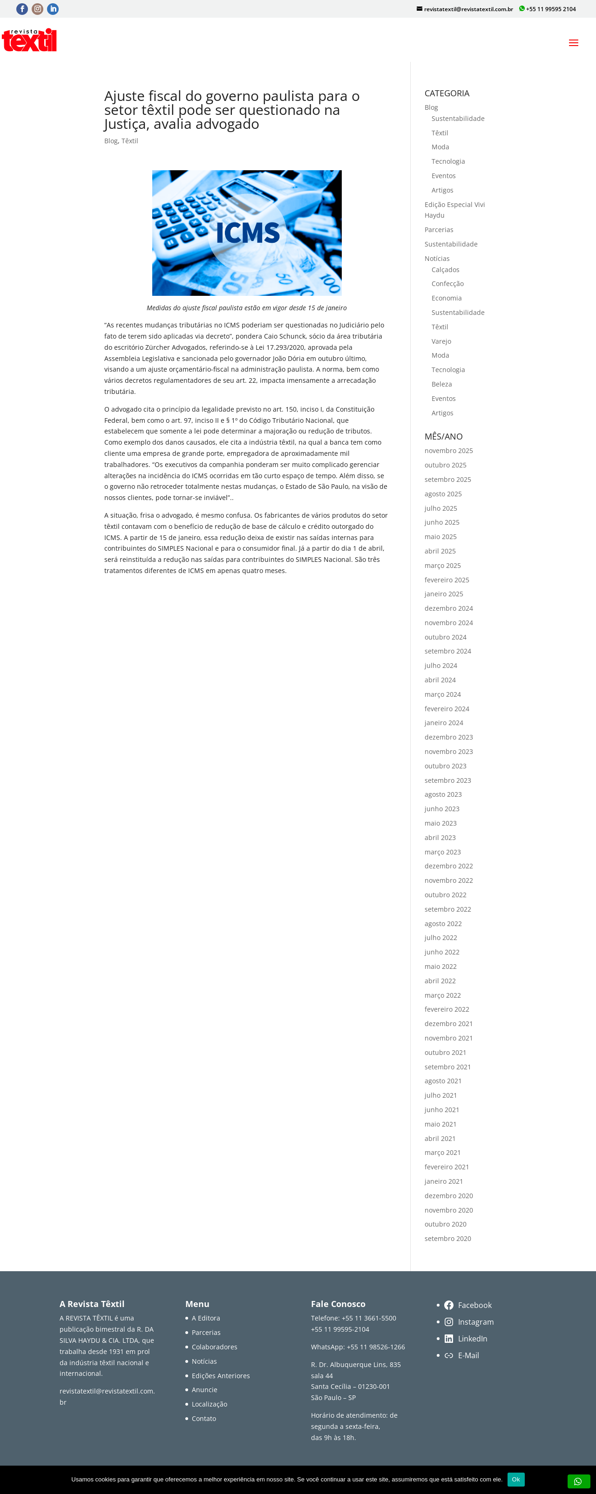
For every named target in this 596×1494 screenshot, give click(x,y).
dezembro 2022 (449, 865)
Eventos (444, 175)
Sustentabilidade (458, 118)
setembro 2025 (448, 479)
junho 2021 (442, 1109)
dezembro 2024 (449, 608)
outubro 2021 (446, 1052)
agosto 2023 (443, 794)
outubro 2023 (446, 765)
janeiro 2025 (444, 593)
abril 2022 (440, 980)
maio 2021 (441, 1124)
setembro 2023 (448, 780)
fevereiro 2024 (447, 708)
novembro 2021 (449, 1038)
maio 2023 (441, 823)
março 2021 (443, 1152)
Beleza (442, 384)
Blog (111, 140)
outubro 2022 (446, 894)
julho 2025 (441, 508)
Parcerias (439, 229)
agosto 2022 (443, 923)
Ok (516, 1479)
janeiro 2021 (444, 1181)
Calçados (446, 269)
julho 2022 (441, 937)
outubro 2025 (446, 464)
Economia (447, 297)
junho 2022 (442, 951)
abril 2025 (440, 551)
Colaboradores (214, 1346)
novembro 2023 (449, 751)
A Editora (206, 1318)
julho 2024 (441, 665)
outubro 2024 (446, 637)
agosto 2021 (443, 1080)
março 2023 (443, 851)
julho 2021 (441, 1095)
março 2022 (443, 995)
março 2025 (443, 565)
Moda (440, 146)
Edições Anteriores (221, 1375)
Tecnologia (448, 161)
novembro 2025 (449, 450)
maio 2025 (441, 536)
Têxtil (130, 140)
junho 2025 (442, 522)
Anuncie (204, 1389)
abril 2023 (440, 837)
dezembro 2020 (449, 1195)
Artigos (443, 190)
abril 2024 (440, 679)
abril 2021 (440, 1138)
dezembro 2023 (449, 737)
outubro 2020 (446, 1224)
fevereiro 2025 (447, 579)
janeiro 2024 (444, 722)
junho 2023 (442, 808)
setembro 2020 (448, 1238)
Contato (204, 1418)
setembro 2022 (448, 909)
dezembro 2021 (449, 1023)
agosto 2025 (443, 493)
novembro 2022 (449, 880)
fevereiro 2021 (447, 1166)
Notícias (437, 258)
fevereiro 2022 (447, 1009)
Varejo (441, 341)
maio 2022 (441, 966)
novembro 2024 (449, 622)
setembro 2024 (448, 651)
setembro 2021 (448, 1066)
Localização (209, 1404)
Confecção (448, 283)
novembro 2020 (449, 1210)
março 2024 (443, 694)
